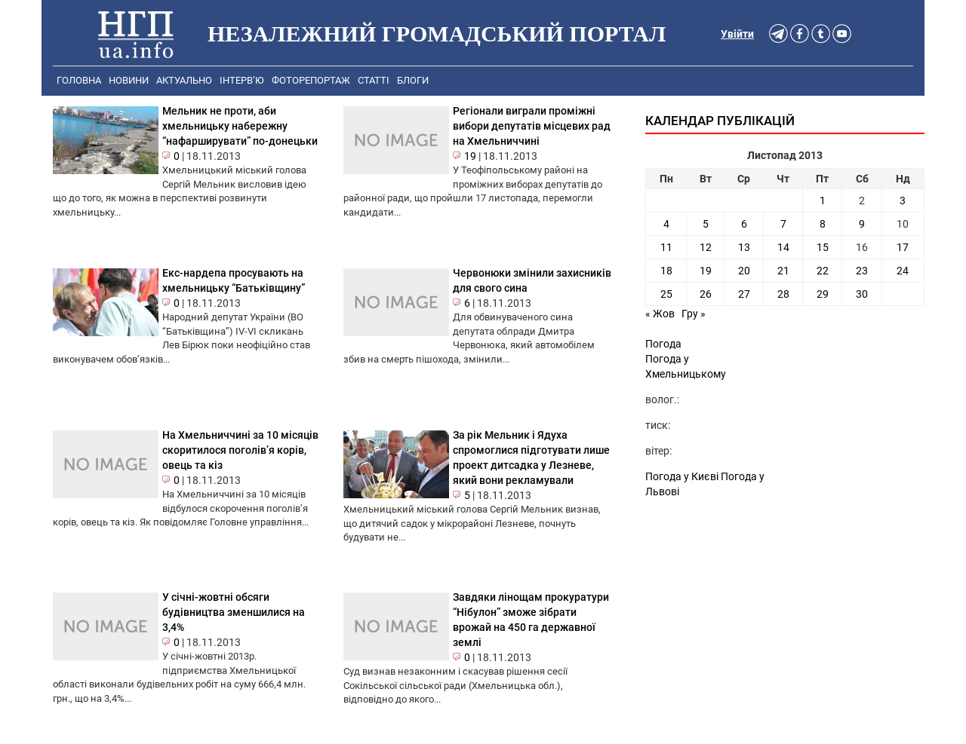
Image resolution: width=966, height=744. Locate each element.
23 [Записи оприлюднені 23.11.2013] (862, 271)
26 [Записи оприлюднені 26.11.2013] (706, 294)
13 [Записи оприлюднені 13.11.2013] (744, 247)
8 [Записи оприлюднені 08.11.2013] (823, 224)
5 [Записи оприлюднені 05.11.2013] (706, 224)
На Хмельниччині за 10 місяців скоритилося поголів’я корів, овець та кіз (240, 450)
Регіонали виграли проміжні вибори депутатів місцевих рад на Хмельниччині (532, 126)
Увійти (737, 34)
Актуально (184, 80)
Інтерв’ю (242, 80)
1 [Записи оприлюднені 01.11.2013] (823, 200)
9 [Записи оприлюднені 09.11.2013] (862, 224)
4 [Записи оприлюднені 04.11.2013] (666, 224)
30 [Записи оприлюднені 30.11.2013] (862, 294)
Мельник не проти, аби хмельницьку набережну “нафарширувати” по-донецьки (240, 126)
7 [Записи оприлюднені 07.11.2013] (783, 224)
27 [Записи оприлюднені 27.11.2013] (744, 294)
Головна (79, 80)
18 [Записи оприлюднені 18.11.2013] (666, 271)
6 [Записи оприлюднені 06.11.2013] (744, 224)
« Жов (660, 314)
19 (470, 156)
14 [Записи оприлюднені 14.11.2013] (783, 247)
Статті (373, 80)
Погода (663, 344)
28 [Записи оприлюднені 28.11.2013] (783, 294)
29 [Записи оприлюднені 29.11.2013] (823, 294)
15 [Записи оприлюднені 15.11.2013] (823, 247)
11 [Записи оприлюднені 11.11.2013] (666, 247)
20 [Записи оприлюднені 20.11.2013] (744, 271)
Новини (129, 80)
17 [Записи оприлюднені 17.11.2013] (903, 247)
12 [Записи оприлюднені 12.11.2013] (706, 247)
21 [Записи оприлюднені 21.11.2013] (783, 271)
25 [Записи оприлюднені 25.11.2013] (666, 294)
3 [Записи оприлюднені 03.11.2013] (903, 200)
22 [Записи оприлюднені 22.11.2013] (823, 271)
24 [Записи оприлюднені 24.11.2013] (903, 271)
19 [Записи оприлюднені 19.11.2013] (706, 271)
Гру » (693, 314)
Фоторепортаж (311, 80)
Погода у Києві (681, 476)
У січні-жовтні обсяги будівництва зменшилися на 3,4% (233, 612)
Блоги (413, 80)
